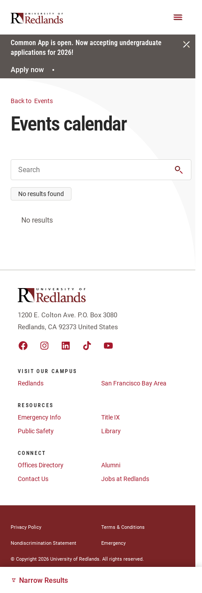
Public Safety (36, 431)
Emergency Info (39, 417)
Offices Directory (40, 465)
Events (37, 100)
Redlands (31, 383)
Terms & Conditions (123, 527)
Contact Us (33, 478)
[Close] (186, 44)
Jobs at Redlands (125, 478)
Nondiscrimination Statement (43, 543)
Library (111, 431)
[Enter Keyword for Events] (101, 170)
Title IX (110, 417)
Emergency (113, 543)
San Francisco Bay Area (133, 383)
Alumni (110, 465)
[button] (179, 170)
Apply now (34, 69)
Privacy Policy (26, 527)
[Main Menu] (178, 17)
